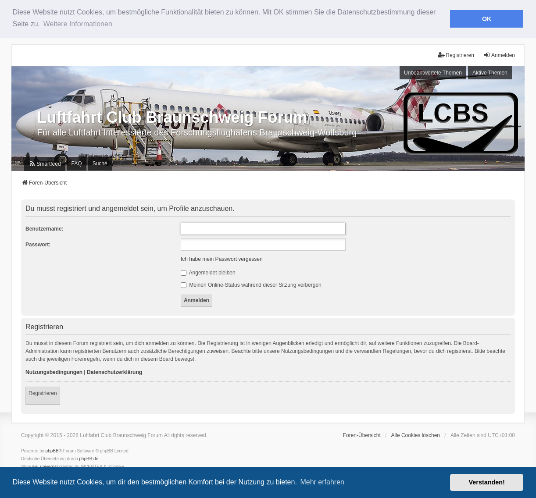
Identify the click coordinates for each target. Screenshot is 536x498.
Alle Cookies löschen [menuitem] (415, 435)
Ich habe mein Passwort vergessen (222, 259)
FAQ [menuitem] (76, 163)
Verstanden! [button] (487, 482)
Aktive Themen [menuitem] (489, 72)
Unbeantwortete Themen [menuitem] (433, 72)
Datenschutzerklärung (114, 372)
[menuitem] (44, 164)
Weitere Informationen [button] (77, 24)
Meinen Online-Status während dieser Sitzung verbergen (251, 285)
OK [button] (487, 18)
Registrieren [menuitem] (456, 55)
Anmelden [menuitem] (499, 55)
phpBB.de (88, 458)
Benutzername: (44, 229)
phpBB (52, 450)
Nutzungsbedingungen (53, 372)
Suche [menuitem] (100, 163)
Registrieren (43, 393)
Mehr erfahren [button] (322, 482)
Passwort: (37, 245)
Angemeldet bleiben (208, 273)
